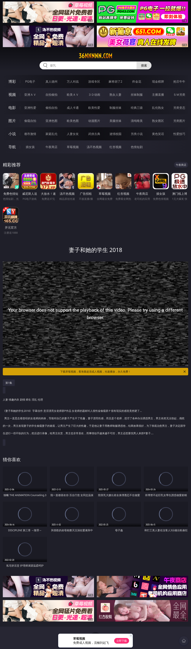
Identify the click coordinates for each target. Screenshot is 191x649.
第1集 (8, 383)
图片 (12, 120)
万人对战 (73, 81)
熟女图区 (158, 121)
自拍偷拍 (51, 95)
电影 (12, 107)
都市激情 (30, 134)
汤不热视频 (94, 147)
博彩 (12, 81)
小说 (12, 133)
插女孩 (30, 147)
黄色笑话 (158, 134)
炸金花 (136, 81)
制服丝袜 (115, 108)
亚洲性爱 (30, 108)
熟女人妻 (115, 95)
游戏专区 (94, 81)
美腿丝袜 (115, 121)
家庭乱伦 (51, 134)
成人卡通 (73, 108)
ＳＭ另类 (179, 95)
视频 (12, 94)
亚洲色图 (51, 121)
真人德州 (51, 81)
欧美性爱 (94, 108)
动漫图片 (94, 121)
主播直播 (158, 95)
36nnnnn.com (95, 56)
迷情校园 (115, 134)
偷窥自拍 (30, 121)
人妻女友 (73, 134)
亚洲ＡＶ (30, 95)
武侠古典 (94, 134)
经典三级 (137, 108)
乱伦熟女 (158, 108)
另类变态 (179, 108)
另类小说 (137, 134)
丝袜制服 (137, 95)
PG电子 (30, 81)
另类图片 (179, 121)
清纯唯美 (137, 121)
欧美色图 (73, 121)
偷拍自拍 (51, 108)
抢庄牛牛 (179, 81)
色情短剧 (137, 147)
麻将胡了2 (115, 81)
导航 (12, 146)
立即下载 (121, 640)
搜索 (144, 65)
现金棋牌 (158, 81)
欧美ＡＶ (73, 95)
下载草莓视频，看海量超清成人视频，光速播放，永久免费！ (123, 371)
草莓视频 (73, 147)
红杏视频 (115, 147)
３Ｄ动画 (94, 95)
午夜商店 (51, 147)
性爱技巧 (179, 134)
